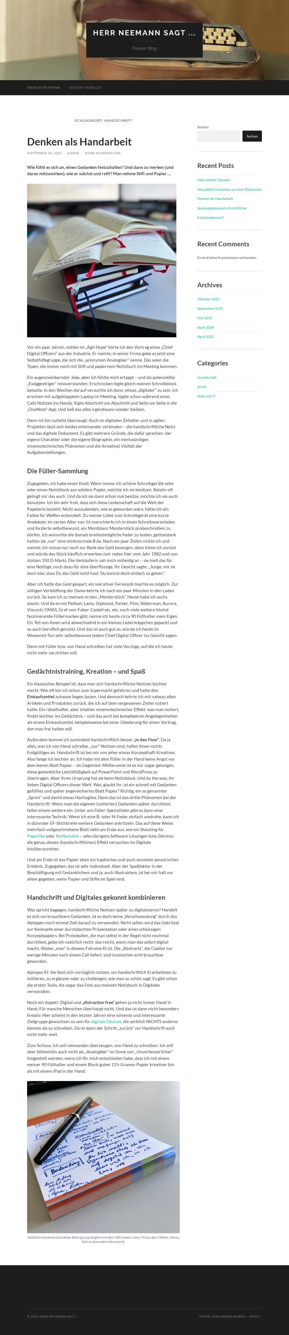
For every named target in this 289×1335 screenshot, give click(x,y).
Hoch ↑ (256, 1316)
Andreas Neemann (43, 87)
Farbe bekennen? (210, 217)
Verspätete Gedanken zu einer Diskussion (229, 189)
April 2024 (205, 327)
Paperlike (36, 836)
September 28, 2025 (44, 153)
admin (73, 153)
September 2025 (210, 308)
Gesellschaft (207, 377)
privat (202, 386)
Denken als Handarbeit (79, 142)
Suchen (203, 127)
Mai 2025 (204, 318)
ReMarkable (67, 836)
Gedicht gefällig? (85, 87)
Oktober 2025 (208, 299)
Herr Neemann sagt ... (144, 33)
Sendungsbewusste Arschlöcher (222, 208)
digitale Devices (106, 1021)
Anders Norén (232, 1316)
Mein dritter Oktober (213, 180)
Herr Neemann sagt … (59, 1316)
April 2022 (205, 336)
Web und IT (206, 396)
